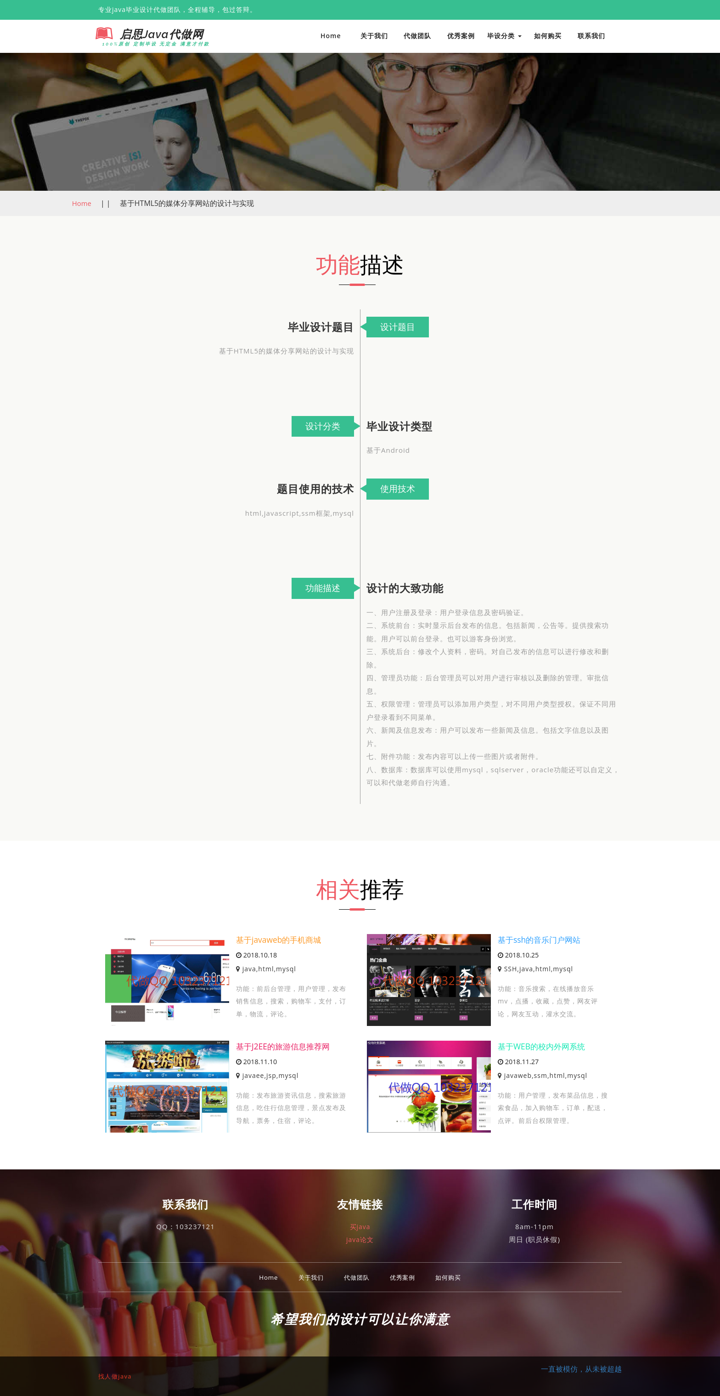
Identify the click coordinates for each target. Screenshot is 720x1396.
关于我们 (374, 35)
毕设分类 (504, 35)
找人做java (117, 1375)
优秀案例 (461, 35)
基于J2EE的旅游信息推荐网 (285, 1045)
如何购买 (548, 35)
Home (331, 35)
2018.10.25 (518, 955)
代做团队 (417, 35)
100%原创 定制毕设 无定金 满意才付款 (152, 43)
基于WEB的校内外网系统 (544, 1045)
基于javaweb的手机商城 (281, 939)
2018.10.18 (256, 955)
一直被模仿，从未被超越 (581, 1368)
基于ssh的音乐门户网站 (541, 939)
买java (360, 1226)
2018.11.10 (256, 1062)
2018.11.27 (518, 1062)
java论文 (360, 1239)
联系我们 (591, 35)
